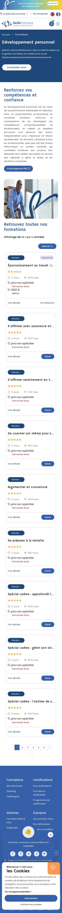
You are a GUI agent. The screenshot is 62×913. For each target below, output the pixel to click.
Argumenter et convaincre (27, 487)
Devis (48, 356)
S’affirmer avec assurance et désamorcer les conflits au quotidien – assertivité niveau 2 (31, 326)
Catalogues (13, 796)
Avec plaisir (31, 898)
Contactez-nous (16, 67)
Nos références (41, 824)
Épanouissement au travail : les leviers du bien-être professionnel (31, 266)
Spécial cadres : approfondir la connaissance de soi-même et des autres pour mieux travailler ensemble (31, 594)
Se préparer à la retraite (26, 541)
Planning (11, 791)
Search (47, 246)
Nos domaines (14, 785)
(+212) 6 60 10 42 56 (14, 13)
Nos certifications (42, 785)
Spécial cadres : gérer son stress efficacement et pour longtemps (31, 648)
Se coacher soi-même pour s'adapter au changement (31, 434)
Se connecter (40, 13)
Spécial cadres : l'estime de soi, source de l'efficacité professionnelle (31, 702)
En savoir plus (53, 3)
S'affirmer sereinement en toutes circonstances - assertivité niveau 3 (31, 380)
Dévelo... (16, 257)
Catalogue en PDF (18, 168)
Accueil (6, 34)
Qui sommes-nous (43, 818)
